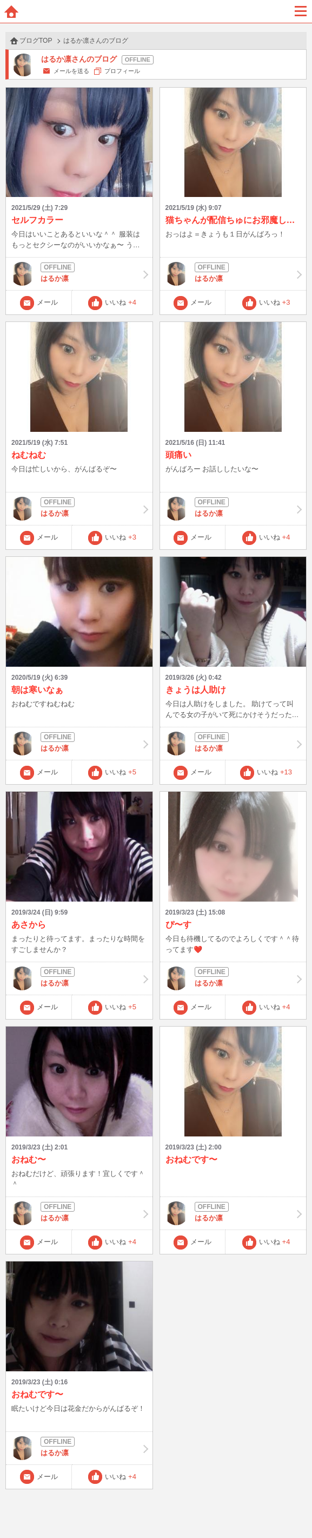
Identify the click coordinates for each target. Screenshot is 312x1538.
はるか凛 (79, 274)
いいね (120, 302)
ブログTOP (35, 40)
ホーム (11, 11)
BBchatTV (156, 11)
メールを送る (71, 71)
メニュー (300, 11)
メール (47, 302)
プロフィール (122, 71)
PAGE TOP (293, 1509)
